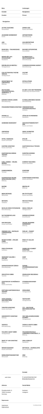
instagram (25, 392)
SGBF (24, 257)
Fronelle (5, 115)
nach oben (8, 377)
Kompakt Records (28, 162)
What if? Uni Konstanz (9, 340)
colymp (25, 72)
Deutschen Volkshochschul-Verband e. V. (8, 91)
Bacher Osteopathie (29, 49)
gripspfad (5, 131)
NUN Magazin (6, 222)
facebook (25, 390)
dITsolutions (27, 81)
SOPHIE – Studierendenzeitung (30, 266)
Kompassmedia (7, 170)
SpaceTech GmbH (8, 274)
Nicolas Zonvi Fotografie (11, 208)
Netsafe (5, 201)
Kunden (4, 15)
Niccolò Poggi (27, 201)
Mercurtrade (7, 193)
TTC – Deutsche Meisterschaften (28, 308)
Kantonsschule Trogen (31, 146)
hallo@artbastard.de (29, 379)
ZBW (23, 355)
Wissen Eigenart (8, 348)
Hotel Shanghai (7, 139)
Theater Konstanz (8, 307)
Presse (24, 15)
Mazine (4, 186)
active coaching (8, 27)
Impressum (5, 405)
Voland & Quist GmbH (9, 332)
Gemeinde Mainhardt (9, 123)
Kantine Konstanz (8, 146)
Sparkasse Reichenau (30, 274)
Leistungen (25, 8)
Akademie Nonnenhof (9, 35)
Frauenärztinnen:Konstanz (12, 107)
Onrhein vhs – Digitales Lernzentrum (10, 232)
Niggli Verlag (27, 208)
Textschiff (26, 299)
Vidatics (5, 324)
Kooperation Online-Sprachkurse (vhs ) (9, 178)
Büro (3, 8)
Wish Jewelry (27, 340)
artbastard (14, 3)
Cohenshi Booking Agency (31, 65)
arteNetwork (27, 35)
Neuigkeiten (26, 11)
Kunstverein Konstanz (30, 177)
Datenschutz (5, 407)
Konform (25, 170)
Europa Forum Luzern (9, 100)
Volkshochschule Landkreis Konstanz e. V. (31, 332)
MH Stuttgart (27, 193)
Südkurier (26, 290)
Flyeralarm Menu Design (31, 100)
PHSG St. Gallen (28, 240)
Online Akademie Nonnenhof (28, 223)
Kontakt (4, 11)
